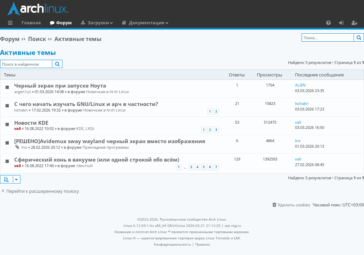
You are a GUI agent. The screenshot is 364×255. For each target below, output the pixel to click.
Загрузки (98, 22)
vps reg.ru (233, 225)
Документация (146, 22)
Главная (31, 22)
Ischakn (21, 110)
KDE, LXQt (85, 128)
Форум (64, 22)
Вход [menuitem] (344, 23)
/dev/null (84, 165)
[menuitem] (328, 22)
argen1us (22, 91)
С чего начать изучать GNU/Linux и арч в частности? (86, 103)
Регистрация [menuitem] (355, 23)
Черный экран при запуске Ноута (60, 85)
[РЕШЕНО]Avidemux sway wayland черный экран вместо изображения (109, 141)
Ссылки (12, 23)
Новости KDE (31, 122)
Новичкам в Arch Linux (107, 91)
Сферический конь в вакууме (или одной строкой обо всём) (96, 159)
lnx (24, 147)
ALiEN (300, 85)
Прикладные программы (106, 147)
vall (17, 128)
